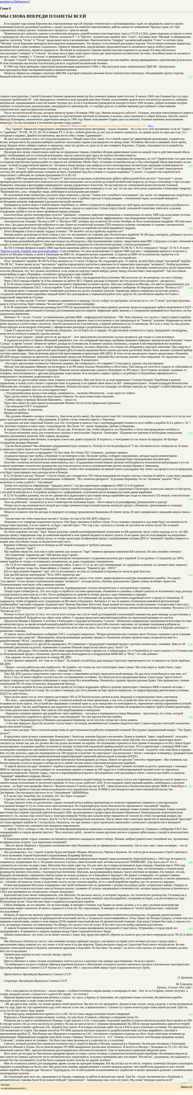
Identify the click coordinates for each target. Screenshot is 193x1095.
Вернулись (10, 1017)
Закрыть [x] (186, 1086)
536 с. (151, 125)
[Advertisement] (94, 86)
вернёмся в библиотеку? (15, 1)
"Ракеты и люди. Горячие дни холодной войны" (29, 251)
